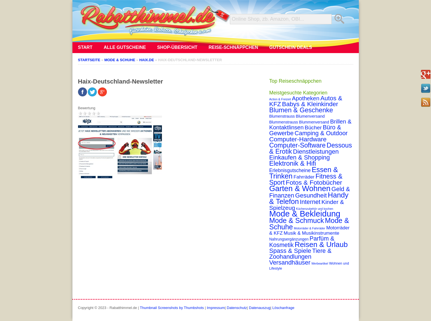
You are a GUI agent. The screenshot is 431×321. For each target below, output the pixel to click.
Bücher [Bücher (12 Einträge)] (313, 127)
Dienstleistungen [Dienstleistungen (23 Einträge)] (316, 151)
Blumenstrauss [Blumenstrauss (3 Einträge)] (282, 116)
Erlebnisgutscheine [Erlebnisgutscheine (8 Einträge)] (290, 170)
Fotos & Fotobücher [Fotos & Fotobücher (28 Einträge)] (314, 182)
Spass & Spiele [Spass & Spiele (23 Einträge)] (290, 250)
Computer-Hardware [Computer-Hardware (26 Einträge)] (298, 139)
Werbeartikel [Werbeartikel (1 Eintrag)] (319, 263)
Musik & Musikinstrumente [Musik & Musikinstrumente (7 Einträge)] (311, 233)
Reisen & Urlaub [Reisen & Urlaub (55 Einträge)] (321, 244)
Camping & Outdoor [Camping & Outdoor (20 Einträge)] (321, 133)
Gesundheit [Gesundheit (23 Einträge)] (311, 195)
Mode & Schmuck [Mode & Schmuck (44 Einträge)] (296, 220)
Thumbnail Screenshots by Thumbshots (172, 308)
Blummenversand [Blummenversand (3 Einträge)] (314, 122)
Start (85, 47)
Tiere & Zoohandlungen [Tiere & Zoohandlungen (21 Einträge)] (300, 253)
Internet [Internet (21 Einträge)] (310, 201)
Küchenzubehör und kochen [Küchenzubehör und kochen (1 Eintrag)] (314, 208)
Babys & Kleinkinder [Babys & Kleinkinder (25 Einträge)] (310, 104)
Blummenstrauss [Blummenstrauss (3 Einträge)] (283, 122)
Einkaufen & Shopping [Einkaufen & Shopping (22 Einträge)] (299, 157)
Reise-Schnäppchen (233, 47)
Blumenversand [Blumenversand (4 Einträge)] (310, 116)
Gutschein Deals (290, 47)
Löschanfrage (283, 308)
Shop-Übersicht (177, 47)
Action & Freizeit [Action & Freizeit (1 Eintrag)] (280, 99)
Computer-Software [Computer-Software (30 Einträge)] (297, 145)
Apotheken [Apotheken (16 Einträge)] (305, 98)
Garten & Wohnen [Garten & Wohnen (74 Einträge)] (300, 188)
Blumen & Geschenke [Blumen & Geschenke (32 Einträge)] (301, 110)
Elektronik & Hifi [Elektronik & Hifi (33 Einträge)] (292, 163)
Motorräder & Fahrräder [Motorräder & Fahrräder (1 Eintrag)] (309, 228)
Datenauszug (259, 308)
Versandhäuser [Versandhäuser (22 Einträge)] (289, 262)
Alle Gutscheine (125, 47)
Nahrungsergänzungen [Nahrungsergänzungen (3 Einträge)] (289, 239)
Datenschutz (237, 308)
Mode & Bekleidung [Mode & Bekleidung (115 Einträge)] (304, 213)
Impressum (216, 308)
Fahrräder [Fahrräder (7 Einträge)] (304, 177)
